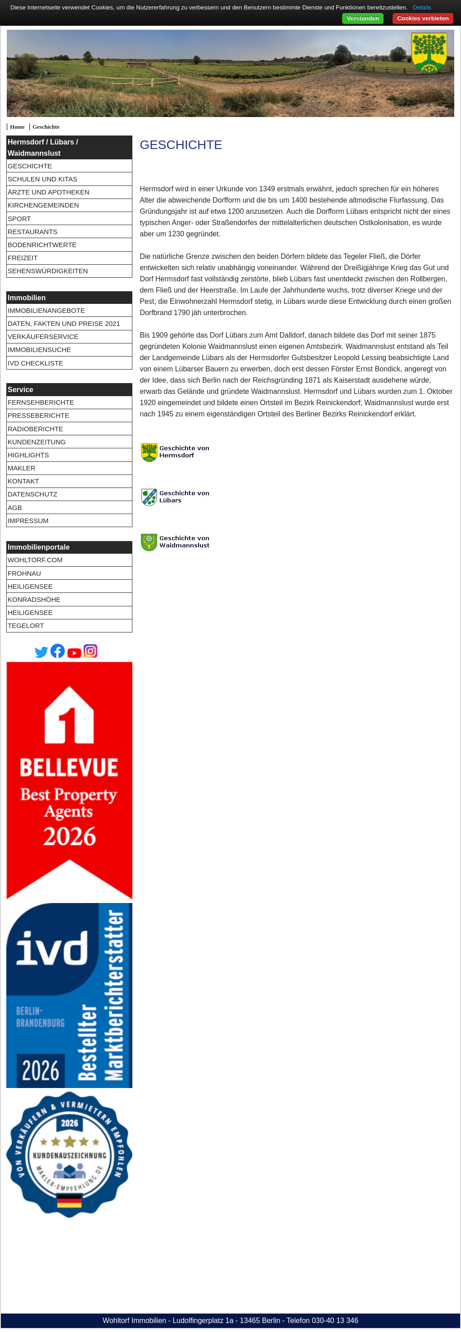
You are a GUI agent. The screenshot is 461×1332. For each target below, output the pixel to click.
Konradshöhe (34, 599)
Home (17, 127)
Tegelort (26, 625)
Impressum (28, 520)
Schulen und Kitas (42, 179)
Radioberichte (35, 428)
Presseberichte (38, 415)
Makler (22, 468)
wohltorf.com (35, 559)
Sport (19, 218)
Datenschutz (33, 494)
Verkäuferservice (43, 336)
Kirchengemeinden (43, 205)
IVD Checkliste (35, 363)
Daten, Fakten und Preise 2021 (64, 323)
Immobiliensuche (39, 349)
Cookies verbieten (423, 18)
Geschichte (45, 127)
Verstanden (363, 18)
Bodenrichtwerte (42, 244)
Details (422, 7)
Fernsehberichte (41, 402)
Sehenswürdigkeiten (48, 270)
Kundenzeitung (37, 442)
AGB (15, 507)
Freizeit (23, 257)
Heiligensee (30, 586)
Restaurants (33, 231)
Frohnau (24, 573)
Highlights (28, 455)
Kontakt (23, 481)
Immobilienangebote (46, 310)
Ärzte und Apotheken (49, 192)
